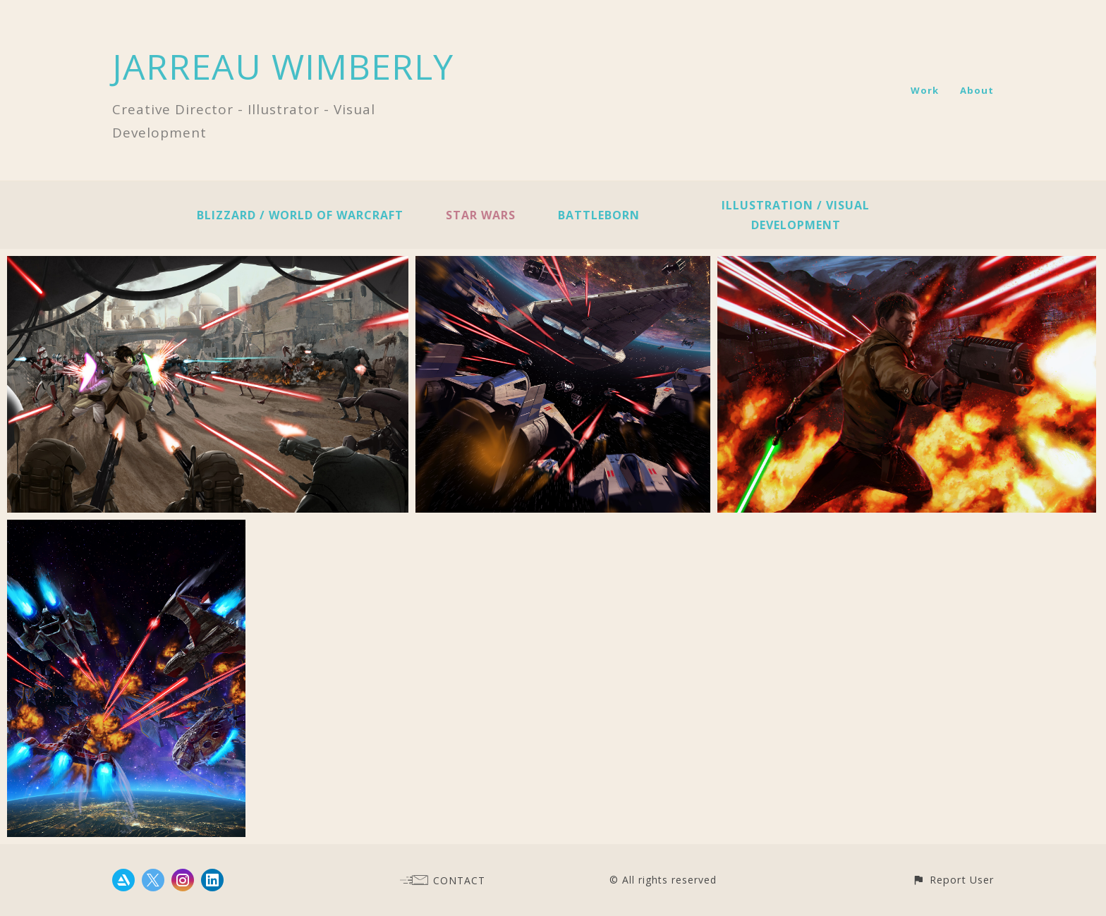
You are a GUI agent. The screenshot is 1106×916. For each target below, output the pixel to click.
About (977, 90)
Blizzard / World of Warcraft (300, 215)
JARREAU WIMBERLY (283, 66)
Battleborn (599, 215)
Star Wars (481, 215)
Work (925, 90)
